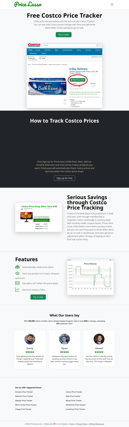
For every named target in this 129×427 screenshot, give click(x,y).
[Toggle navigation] (112, 4)
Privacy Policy (81, 424)
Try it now (38, 297)
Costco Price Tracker (74, 392)
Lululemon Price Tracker (75, 409)
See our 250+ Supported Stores (28, 387)
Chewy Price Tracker (23, 409)
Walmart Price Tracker (24, 396)
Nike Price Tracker (73, 396)
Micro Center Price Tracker (26, 405)
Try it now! (63, 34)
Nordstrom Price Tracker (76, 405)
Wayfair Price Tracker (23, 400)
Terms (71, 424)
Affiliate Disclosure (96, 424)
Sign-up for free (64, 178)
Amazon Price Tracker (24, 392)
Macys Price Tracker (74, 400)
